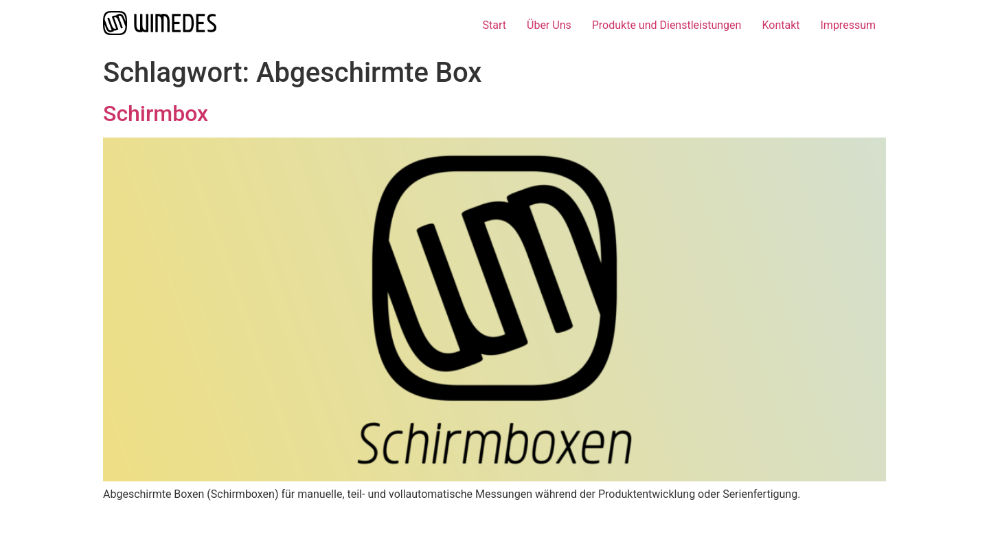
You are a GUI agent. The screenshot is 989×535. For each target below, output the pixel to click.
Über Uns (549, 25)
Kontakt (780, 25)
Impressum (848, 25)
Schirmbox (155, 113)
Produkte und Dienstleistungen (667, 25)
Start (494, 25)
